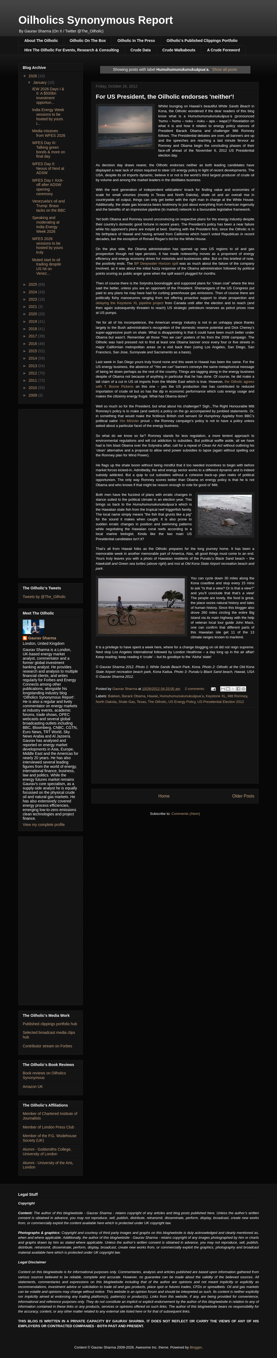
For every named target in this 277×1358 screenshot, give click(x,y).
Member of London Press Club (48, 1127)
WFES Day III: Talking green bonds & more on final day (48, 149)
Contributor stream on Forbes (47, 1046)
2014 (33, 358)
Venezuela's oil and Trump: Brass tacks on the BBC (48, 206)
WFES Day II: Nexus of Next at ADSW (48, 168)
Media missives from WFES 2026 (48, 133)
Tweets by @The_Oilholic (44, 597)
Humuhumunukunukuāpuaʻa (182, 696)
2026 (33, 76)
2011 (33, 380)
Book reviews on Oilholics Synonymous (44, 1075)
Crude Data (140, 50)
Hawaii (152, 696)
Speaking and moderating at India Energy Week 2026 (46, 224)
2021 (33, 306)
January (40, 82)
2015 (33, 351)
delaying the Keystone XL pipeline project (129, 303)
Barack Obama (133, 696)
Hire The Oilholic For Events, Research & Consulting (71, 50)
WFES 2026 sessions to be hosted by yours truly (47, 245)
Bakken (114, 696)
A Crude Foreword (223, 50)
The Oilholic (157, 702)
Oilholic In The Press (136, 40)
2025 (33, 284)
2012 (33, 373)
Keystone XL (216, 696)
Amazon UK (33, 1086)
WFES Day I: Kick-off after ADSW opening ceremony (48, 187)
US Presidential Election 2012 (220, 702)
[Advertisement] (175, 745)
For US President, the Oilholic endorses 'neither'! (165, 96)
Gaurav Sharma (42, 638)
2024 (33, 292)
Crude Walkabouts (178, 50)
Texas (141, 702)
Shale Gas (126, 702)
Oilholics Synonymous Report (95, 20)
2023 (33, 299)
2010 (33, 388)
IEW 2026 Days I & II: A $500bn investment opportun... (48, 96)
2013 (33, 366)
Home (164, 796)
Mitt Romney (237, 696)
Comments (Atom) (186, 814)
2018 (33, 329)
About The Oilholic (41, 40)
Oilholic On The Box (88, 40)
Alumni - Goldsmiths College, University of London (47, 1151)
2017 (33, 336)
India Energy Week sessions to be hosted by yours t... (48, 116)
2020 (33, 314)
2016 (33, 343)
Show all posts (224, 69)
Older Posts (243, 796)
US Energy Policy (181, 702)
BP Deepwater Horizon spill (156, 263)
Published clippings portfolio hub (50, 1024)
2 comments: (195, 689)
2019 (33, 321)
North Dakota (106, 702)
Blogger (196, 1347)
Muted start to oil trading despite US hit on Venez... (46, 266)
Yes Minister (129, 421)
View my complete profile (44, 824)
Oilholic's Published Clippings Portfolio (202, 40)
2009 (33, 395)
